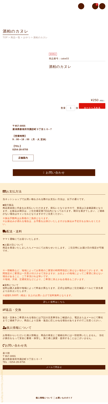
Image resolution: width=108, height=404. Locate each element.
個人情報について (44, 399)
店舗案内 (23, 160)
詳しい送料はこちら (54, 303)
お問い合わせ (54, 174)
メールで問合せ (54, 368)
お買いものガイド (64, 399)
